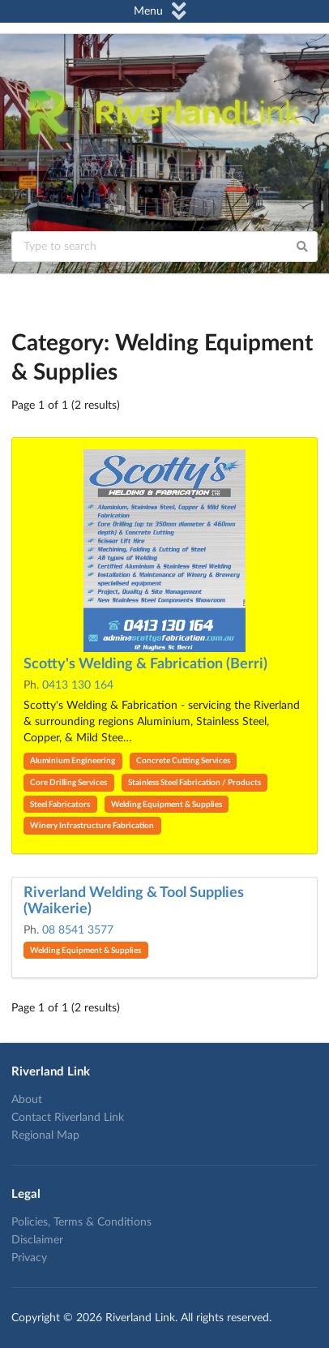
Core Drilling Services (68, 783)
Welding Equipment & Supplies (166, 805)
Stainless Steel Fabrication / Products (194, 783)
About (26, 1099)
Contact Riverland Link (67, 1117)
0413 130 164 (77, 685)
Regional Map (45, 1135)
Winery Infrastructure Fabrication (92, 826)
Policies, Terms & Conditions (81, 1222)
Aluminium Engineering (72, 761)
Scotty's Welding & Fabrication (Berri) (145, 664)
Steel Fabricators (60, 805)
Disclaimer (37, 1240)
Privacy (29, 1258)
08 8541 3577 (77, 930)
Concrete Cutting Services (183, 761)
